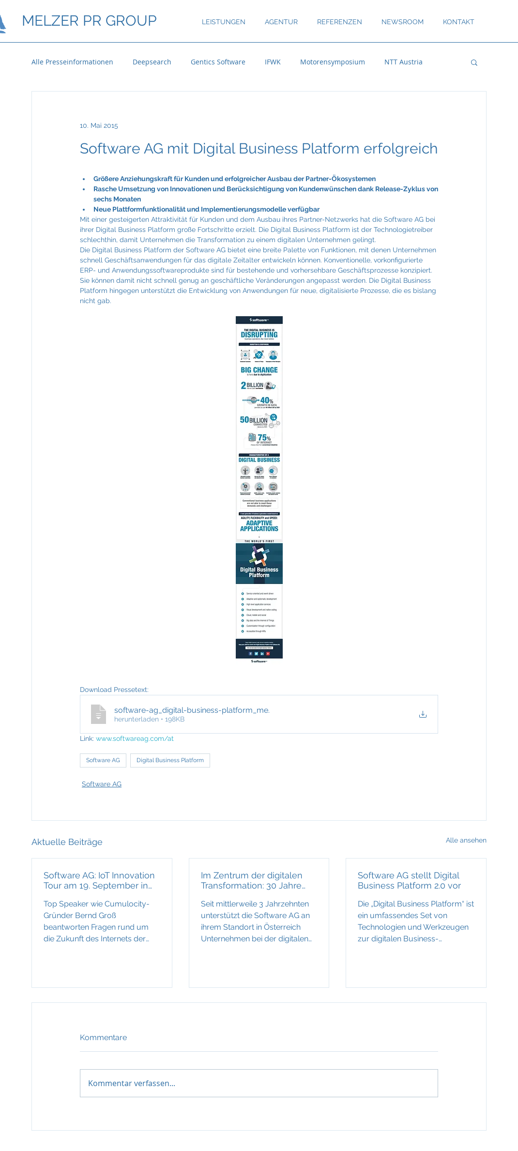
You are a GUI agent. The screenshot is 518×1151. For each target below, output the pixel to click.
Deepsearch (152, 61)
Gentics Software (218, 61)
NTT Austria (403, 61)
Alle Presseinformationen (72, 61)
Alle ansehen (466, 840)
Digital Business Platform (170, 760)
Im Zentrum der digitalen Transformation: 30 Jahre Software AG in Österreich (253, 880)
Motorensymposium (332, 61)
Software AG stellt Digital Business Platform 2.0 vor (409, 880)
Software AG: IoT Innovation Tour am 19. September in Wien (99, 880)
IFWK (273, 61)
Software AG (103, 760)
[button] (474, 62)
